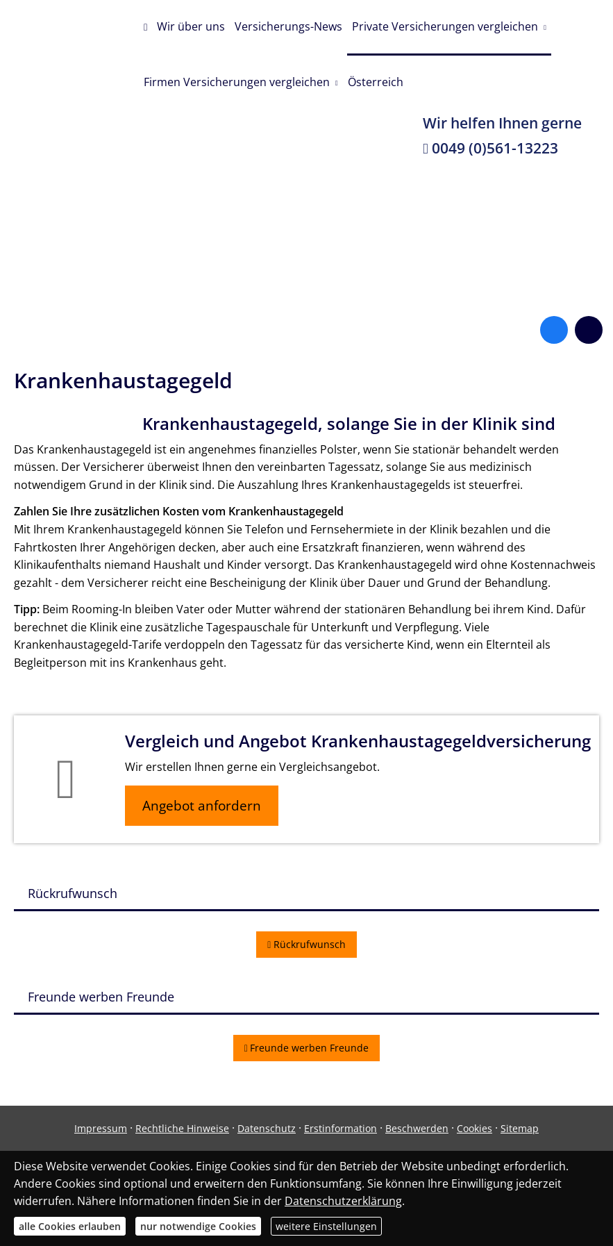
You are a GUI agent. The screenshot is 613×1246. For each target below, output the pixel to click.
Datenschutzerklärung (343, 1200)
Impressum (100, 1128)
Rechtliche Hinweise (182, 1128)
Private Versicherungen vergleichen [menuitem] (445, 26)
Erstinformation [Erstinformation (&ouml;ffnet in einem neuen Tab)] (340, 1128)
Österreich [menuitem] (375, 82)
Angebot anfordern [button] (201, 806)
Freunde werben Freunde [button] (306, 1047)
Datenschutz (266, 1128)
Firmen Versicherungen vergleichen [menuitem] (237, 82)
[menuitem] (145, 28)
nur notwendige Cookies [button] (198, 1226)
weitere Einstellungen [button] (326, 1226)
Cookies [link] (474, 1128)
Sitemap (520, 1128)
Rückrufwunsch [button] (306, 944)
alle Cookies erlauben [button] (70, 1226)
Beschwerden (416, 1128)
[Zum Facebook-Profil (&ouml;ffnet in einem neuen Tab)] (554, 330)
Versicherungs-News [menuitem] (288, 26)
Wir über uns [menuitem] (191, 26)
